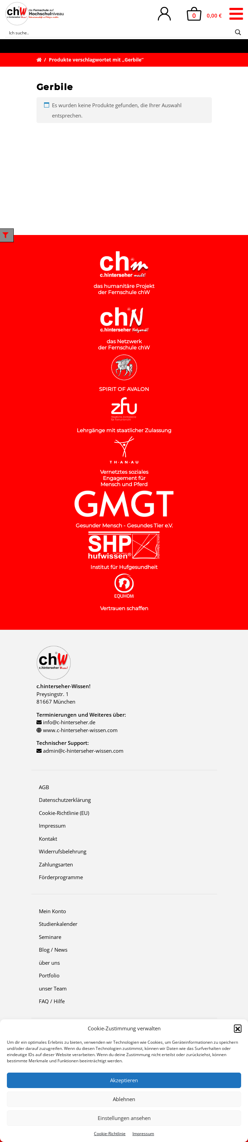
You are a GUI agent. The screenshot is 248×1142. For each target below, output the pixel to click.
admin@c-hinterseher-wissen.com (83, 750)
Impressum (143, 1134)
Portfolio (49, 975)
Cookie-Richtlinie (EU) (64, 812)
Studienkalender (58, 923)
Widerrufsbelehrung (62, 851)
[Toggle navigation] (236, 14)
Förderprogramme (61, 877)
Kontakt (48, 838)
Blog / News (53, 949)
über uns (49, 962)
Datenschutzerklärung (65, 799)
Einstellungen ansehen (124, 1118)
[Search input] (119, 32)
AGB (44, 787)
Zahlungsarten (56, 864)
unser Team (53, 988)
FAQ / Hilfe (52, 1001)
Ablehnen (124, 1099)
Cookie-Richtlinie (110, 1134)
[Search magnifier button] (238, 32)
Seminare (50, 936)
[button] (237, 1028)
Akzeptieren (124, 1080)
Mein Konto (52, 911)
